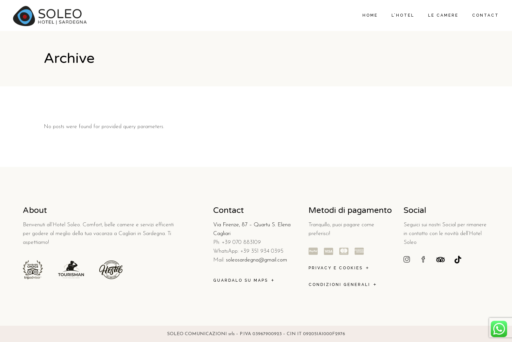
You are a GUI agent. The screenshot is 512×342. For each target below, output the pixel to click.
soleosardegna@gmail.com (256, 260)
